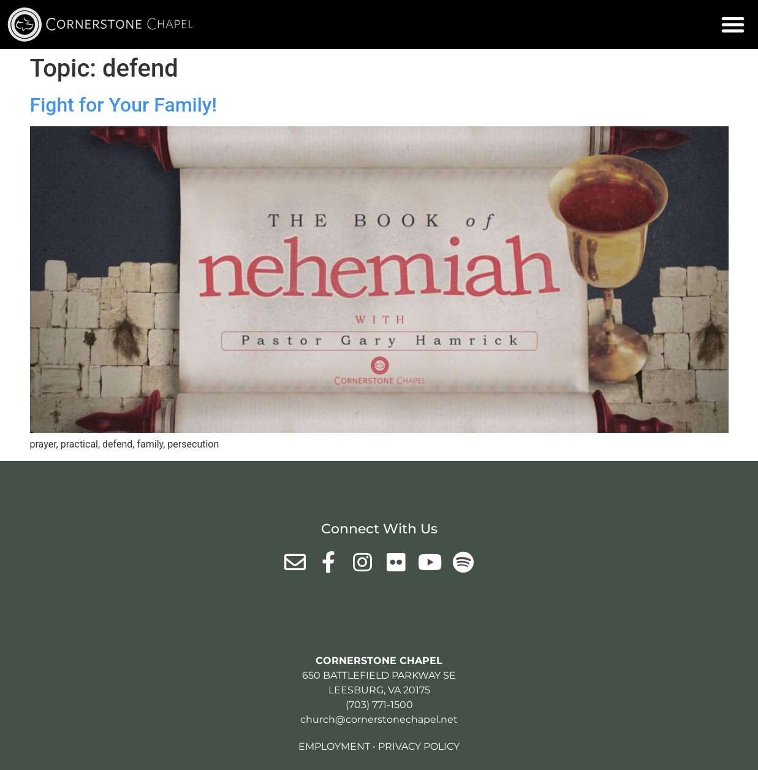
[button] (732, 24)
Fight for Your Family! (123, 104)
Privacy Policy (419, 746)
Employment (334, 746)
